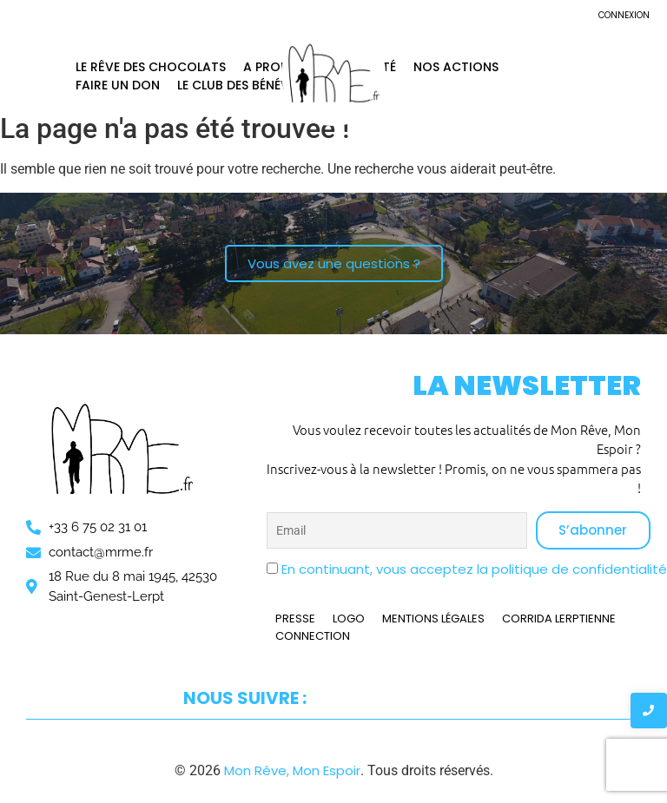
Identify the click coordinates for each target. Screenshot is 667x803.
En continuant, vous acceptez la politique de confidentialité (474, 569)
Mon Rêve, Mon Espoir (292, 770)
